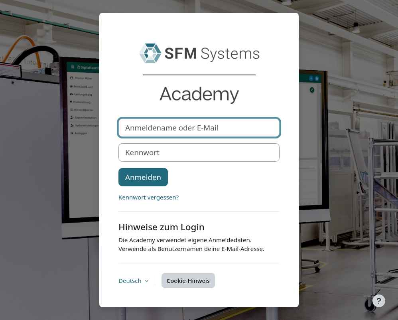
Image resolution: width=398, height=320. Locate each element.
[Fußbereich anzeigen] (378, 300)
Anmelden (143, 177)
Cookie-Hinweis (188, 280)
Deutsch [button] (130, 280)
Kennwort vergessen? (148, 197)
